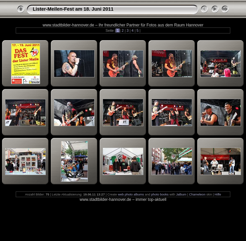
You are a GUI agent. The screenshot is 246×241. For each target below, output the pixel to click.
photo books (159, 194)
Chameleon (197, 194)
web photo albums (131, 194)
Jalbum (181, 194)
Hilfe (218, 194)
